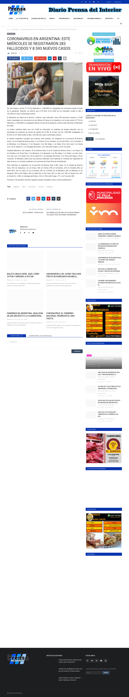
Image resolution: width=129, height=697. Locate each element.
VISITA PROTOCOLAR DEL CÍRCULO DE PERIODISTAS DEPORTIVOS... (109, 401)
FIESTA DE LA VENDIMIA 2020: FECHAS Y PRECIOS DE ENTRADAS (109, 270)
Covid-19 (41, 187)
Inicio (8, 29)
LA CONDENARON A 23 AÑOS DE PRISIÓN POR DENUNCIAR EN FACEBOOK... (108, 246)
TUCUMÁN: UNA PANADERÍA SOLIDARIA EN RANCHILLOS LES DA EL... (109, 283)
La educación (92, 125)
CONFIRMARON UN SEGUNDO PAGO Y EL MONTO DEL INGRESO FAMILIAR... (109, 260)
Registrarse (117, 2)
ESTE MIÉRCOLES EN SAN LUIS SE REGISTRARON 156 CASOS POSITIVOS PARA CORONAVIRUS (62, 214)
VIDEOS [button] (52, 18)
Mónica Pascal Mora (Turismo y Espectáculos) (106, 378)
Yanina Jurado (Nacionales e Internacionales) (106, 288)
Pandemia (50, 187)
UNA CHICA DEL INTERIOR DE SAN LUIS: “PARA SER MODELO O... (109, 373)
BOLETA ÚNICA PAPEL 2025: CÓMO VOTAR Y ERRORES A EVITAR (23, 275)
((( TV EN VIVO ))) (22, 18)
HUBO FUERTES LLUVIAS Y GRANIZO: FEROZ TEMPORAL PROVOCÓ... (70, 679)
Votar (90, 139)
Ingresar (109, 2)
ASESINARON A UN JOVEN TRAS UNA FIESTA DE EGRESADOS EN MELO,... (63, 275)
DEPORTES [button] (109, 18)
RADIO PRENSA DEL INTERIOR (104, 34)
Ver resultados (100, 139)
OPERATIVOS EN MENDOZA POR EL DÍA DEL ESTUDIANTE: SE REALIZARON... (70, 670)
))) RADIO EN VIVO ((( (38, 18)
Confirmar (77, 351)
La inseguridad (93, 129)
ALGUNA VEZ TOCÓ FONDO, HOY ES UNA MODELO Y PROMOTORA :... (109, 387)
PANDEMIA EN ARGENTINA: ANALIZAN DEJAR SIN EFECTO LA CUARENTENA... (25, 314)
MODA (89, 355)
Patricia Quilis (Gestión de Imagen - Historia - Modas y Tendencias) (102, 363)
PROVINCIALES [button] (64, 18)
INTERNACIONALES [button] (94, 18)
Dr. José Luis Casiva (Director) (106, 405)
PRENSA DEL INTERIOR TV (104, 60)
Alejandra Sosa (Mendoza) (105, 273)
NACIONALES (15, 29)
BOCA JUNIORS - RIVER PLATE (33, 212)
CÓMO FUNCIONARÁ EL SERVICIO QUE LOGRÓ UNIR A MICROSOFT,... (70, 661)
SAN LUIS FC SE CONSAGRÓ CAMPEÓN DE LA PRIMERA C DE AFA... (108, 414)
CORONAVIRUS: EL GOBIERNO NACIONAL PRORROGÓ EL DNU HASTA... (60, 316)
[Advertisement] (104, 627)
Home (11, 18)
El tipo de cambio (94, 133)
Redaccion (12, 53)
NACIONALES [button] (79, 18)
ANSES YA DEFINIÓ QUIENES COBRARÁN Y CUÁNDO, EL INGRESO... (110, 235)
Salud (23, 187)
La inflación (92, 121)
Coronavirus (31, 187)
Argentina (16, 187)
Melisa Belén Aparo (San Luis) (106, 250)
